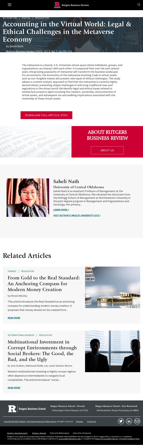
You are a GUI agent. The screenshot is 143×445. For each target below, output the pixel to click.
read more (14, 317)
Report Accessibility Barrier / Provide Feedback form (117, 438)
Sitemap (79, 421)
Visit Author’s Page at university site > (77, 215)
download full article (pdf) (46, 115)
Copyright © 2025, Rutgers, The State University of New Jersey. (30, 421)
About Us (107, 150)
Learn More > (61, 209)
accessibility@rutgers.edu (70, 438)
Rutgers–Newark (39, 433)
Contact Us (91, 421)
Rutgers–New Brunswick (17, 433)
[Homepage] (57, 5)
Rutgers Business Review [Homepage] (75, 5)
